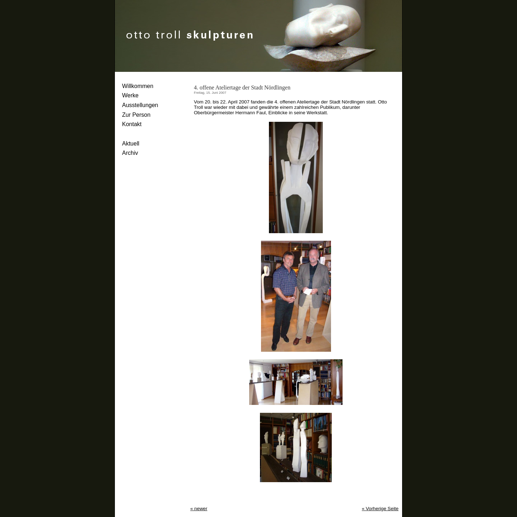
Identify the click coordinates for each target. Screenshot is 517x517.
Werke (130, 95)
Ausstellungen (140, 105)
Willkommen (137, 86)
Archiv (130, 153)
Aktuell (130, 143)
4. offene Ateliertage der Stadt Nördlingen (242, 87)
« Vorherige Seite (380, 508)
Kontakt (131, 124)
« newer (198, 508)
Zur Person (136, 115)
